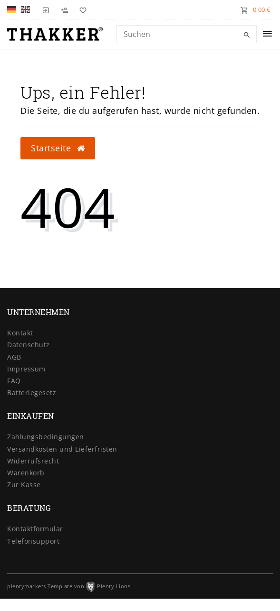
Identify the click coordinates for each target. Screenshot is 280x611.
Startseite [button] (58, 148)
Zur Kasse (24, 484)
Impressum (26, 368)
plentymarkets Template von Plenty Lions (68, 586)
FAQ (14, 380)
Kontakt (20, 332)
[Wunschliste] (81, 9)
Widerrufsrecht (33, 460)
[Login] (46, 9)
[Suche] (247, 35)
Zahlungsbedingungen (45, 436)
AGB (14, 356)
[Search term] (186, 34)
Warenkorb (26, 472)
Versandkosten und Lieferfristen (62, 449)
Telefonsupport (33, 541)
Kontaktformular (35, 528)
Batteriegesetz (31, 392)
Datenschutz (28, 344)
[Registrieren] (65, 9)
